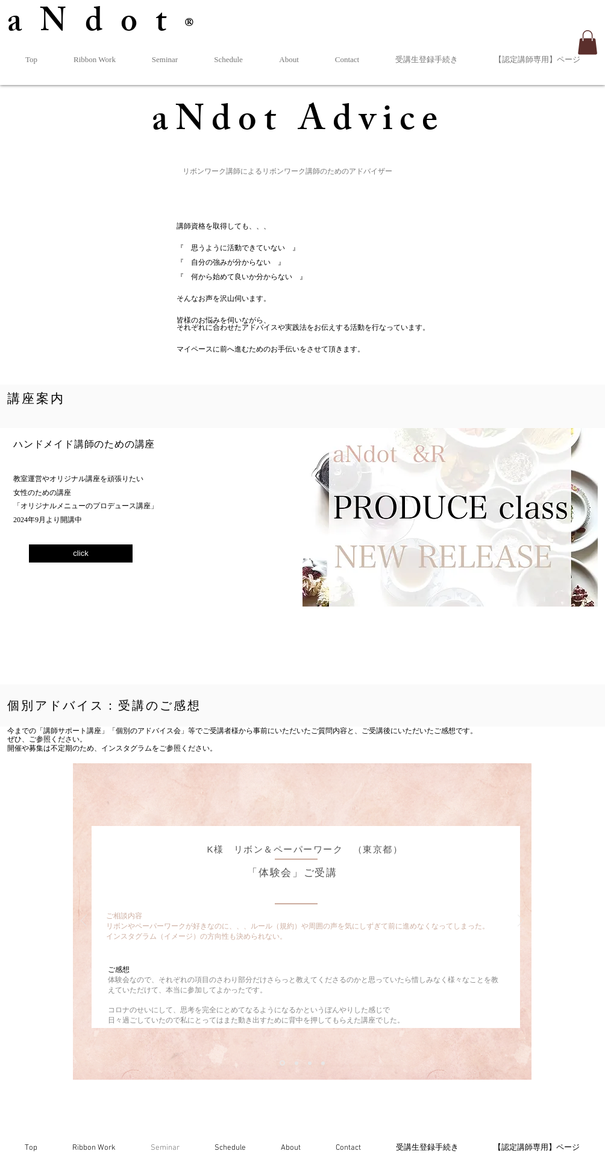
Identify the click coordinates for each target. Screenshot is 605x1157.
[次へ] (521, 921)
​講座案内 (36, 398)
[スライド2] (296, 1063)
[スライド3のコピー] (323, 1063)
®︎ (198, 27)
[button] (587, 42)
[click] (81, 553)
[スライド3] (310, 1063)
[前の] (84, 921)
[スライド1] (282, 1063)
